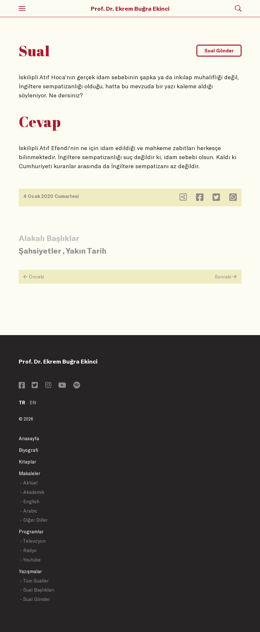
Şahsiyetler (40, 250)
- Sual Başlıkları (37, 590)
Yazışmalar (30, 571)
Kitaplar (27, 461)
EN (33, 402)
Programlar (31, 531)
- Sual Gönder (35, 599)
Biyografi (28, 450)
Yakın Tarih (86, 250)
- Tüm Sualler (34, 580)
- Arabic (28, 511)
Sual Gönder (219, 50)
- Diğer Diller (34, 520)
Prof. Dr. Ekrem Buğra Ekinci (130, 8)
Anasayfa (29, 438)
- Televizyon (33, 541)
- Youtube (30, 559)
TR (22, 402)
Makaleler (29, 473)
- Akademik (32, 492)
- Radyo (28, 550)
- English (29, 501)
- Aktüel (28, 482)
